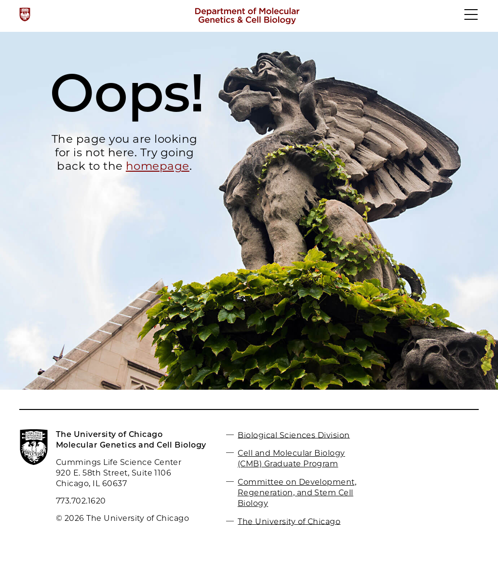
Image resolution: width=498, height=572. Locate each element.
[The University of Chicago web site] (24, 14)
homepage (157, 166)
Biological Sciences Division (294, 434)
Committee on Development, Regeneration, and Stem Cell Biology (297, 492)
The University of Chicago (289, 521)
